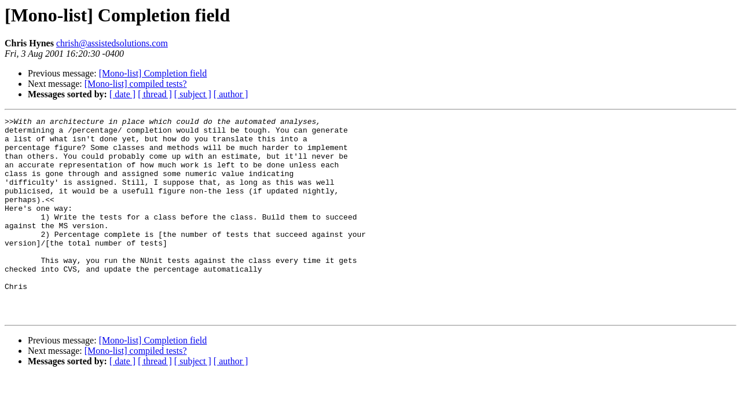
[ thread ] (155, 94)
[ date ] (122, 94)
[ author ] (231, 94)
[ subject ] (192, 94)
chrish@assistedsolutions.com (112, 43)
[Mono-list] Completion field (153, 73)
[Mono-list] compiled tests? (136, 84)
